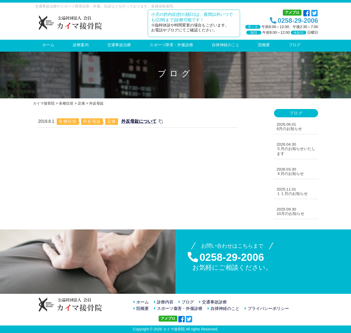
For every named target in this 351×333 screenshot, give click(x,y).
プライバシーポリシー (267, 308)
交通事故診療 (213, 302)
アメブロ (292, 12)
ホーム (141, 302)
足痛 (111, 121)
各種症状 (68, 121)
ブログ (186, 302)
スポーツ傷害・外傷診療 (178, 308)
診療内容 (163, 302)
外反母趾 (92, 121)
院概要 (141, 308)
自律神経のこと (224, 308)
